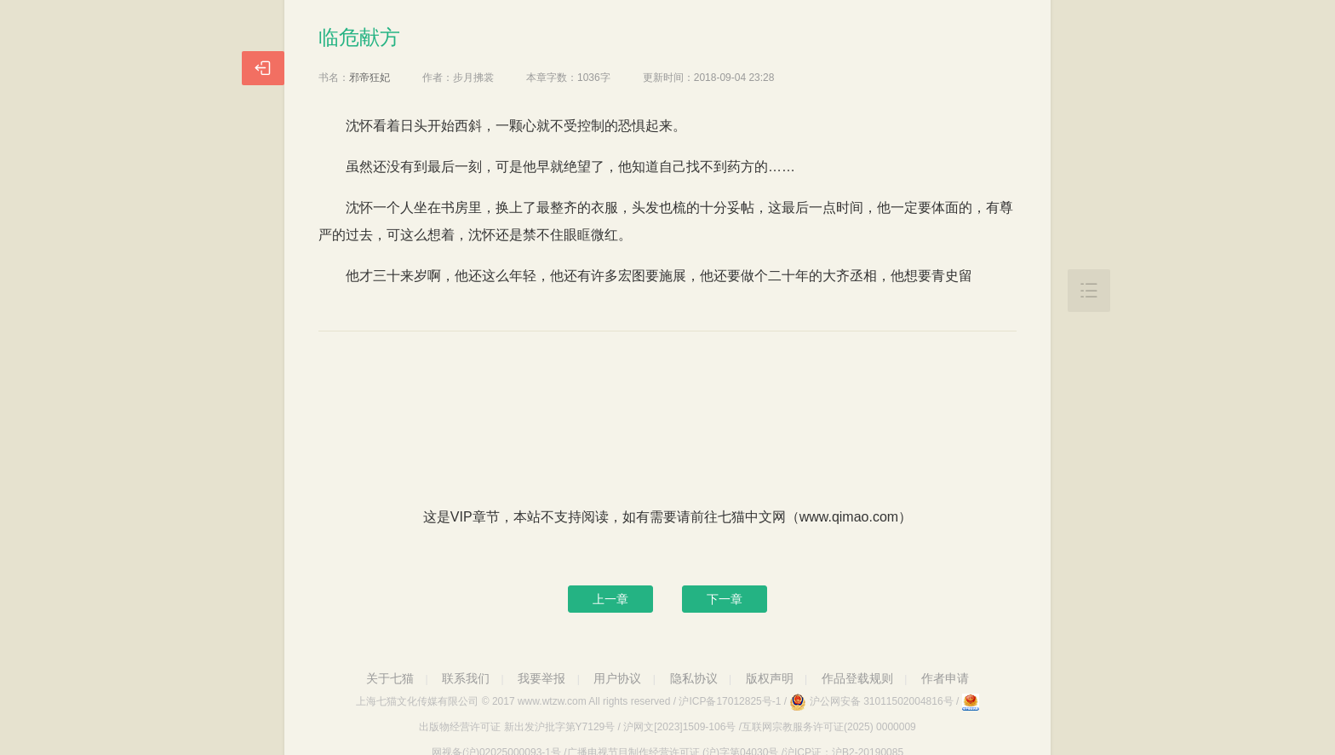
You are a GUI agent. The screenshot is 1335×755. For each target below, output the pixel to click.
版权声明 (770, 678)
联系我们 (466, 678)
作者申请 (945, 678)
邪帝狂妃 (369, 78)
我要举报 (541, 678)
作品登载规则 (857, 678)
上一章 (610, 599)
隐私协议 (694, 678)
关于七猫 (390, 678)
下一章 (724, 599)
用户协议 (617, 678)
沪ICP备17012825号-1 (730, 701)
